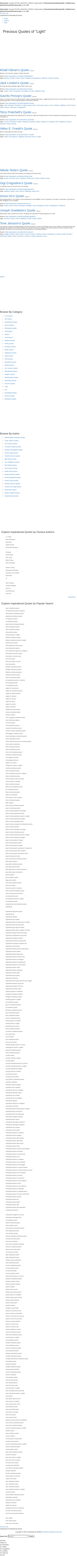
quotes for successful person (13, 1310)
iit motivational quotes (11, 901)
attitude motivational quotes (13, 637)
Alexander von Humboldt (12, 573)
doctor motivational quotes (13, 739)
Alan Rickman (9, 555)
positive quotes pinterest (12, 1300)
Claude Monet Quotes (12, 496)
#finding (51, 122)
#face (22, 78)
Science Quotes (10, 396)
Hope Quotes (9, 356)
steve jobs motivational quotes (14, 1425)
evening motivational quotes (13, 768)
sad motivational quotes (12, 1350)
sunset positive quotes (12, 1449)
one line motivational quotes (13, 1265)
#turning (12, 178)
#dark (38, 122)
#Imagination (53, 205)
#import (58, 234)
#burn (34, 105)
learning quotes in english (13, 1023)
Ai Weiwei (8, 552)
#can (34, 205)
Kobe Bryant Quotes (11, 468)
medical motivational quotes (13, 1050)
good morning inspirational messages (16, 811)
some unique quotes (11, 1417)
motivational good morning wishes (15, 1114)
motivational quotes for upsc (13, 1183)
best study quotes (10, 664)
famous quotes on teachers (13, 781)
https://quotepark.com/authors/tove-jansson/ (19, 232)
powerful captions (10, 1305)
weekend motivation (11, 1502)
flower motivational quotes (13, 792)
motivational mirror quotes (13, 1127)
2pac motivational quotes (12, 608)
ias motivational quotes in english (15, 898)
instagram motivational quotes (14, 997)
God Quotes (8, 331)
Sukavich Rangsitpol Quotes (14, 450)
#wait (8, 124)
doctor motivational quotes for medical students (18, 741)
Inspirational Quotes (11, 322)
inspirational (9, 906)
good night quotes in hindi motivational (16, 869)
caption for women (11, 704)
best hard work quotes (12, 643)
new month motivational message (15, 1244)
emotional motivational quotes (14, 755)
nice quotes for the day (12, 1252)
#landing (38, 234)
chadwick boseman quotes (13, 709)
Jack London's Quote (14, 83)
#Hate (48, 178)
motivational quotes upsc (12, 1204)
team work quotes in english (13, 1457)
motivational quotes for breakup (14, 1151)
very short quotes (10, 1492)
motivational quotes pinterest (13, 1196)
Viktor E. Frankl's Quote (16, 128)
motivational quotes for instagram (15, 1159)
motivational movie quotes (13, 1130)
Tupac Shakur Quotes (12, 440)
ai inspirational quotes (12, 619)
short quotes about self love (13, 1398)
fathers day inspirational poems (14, 787)
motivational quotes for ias (13, 1156)
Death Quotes (9, 350)
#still (16, 234)
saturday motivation (11, 1364)
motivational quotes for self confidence (16, 1180)
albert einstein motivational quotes (15, 624)
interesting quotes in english (13, 999)
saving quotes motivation (12, 1369)
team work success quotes (13, 1460)
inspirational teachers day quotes (15, 983)
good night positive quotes (13, 867)
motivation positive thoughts (13, 1084)
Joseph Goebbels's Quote (17, 210)
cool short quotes (10, 723)
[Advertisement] (38, 49)
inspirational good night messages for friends (18, 930)
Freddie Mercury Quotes (12, 456)
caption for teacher (11, 699)
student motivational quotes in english (16, 1428)
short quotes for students (12, 1401)
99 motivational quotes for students (15, 611)
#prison (7, 107)
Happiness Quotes (10, 353)
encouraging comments (12, 757)
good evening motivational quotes (15, 805)
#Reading (40, 205)
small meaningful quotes (12, 1409)
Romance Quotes (10, 346)
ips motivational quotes (12, 1002)
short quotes (9, 1396)
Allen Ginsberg (10, 583)
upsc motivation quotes (12, 1484)
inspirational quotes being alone (14, 954)
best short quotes (10, 659)
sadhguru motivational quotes (14, 1353)
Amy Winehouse (10, 591)
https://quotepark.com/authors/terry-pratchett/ (19, 119)
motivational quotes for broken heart (15, 1154)
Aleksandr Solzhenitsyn (12, 570)
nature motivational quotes (13, 1222)
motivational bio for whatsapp (14, 1098)
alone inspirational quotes (13, 627)
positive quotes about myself (13, 1292)
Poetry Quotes (9, 343)
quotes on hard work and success (15, 1316)
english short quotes (11, 763)
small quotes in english (12, 1412)
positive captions (10, 1286)
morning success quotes (12, 1076)
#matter (68, 122)
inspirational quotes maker (13, 967)
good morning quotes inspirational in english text (19, 848)
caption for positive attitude (13, 693)
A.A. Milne (8, 537)
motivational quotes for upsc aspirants (16, 1186)
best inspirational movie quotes (14, 645)
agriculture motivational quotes (14, 616)
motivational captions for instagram (15, 1103)
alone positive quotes (11, 632)
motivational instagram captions (14, 1116)
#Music (39, 218)
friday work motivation (12, 795)
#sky (16, 191)
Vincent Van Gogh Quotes (13, 487)
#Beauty (6, 78)
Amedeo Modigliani (11, 585)
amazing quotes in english (13, 635)
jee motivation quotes (11, 1007)
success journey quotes (12, 1441)
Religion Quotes (10, 374)
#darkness (44, 122)
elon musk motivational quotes (14, 752)
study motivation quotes (12, 1433)
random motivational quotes (13, 1332)
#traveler (3, 124)
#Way (33, 236)
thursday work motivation (12, 1465)
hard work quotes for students (14, 888)
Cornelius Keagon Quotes (13, 447)
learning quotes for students (13, 1021)
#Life (5, 105)
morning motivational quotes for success (17, 1063)
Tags (5, 22)
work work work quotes (12, 1523)
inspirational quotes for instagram (15, 959)
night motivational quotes (12, 1257)
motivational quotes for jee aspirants (15, 1162)
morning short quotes (11, 1074)
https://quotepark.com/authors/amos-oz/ (18, 203)
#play (12, 218)
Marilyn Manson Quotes (12, 474)
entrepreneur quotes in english (14, 765)
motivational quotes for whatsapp (15, 1188)
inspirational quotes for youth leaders (16, 965)
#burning (40, 105)
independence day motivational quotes (16, 904)
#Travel (6, 122)
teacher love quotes (11, 1454)
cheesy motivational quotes (13, 712)
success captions (10, 1436)
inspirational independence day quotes (16, 935)
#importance (51, 234)
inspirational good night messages (15, 927)
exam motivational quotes (13, 771)
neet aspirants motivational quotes (15, 1228)
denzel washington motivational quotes (16, 736)
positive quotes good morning (14, 1297)
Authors (6, 20)
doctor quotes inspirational (13, 744)
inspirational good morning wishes (15, 925)
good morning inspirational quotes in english (18, 816)
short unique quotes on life (13, 1404)
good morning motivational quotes (15, 832)
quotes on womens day (12, 1324)
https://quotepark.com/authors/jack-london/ (18, 89)
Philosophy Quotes (11, 328)
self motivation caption (12, 1377)
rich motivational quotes (12, 1340)
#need (73, 105)
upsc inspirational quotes (12, 1481)
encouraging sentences (12, 760)
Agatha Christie (10, 545)
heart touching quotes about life (14, 893)
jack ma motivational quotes (13, 1005)
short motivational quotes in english (15, 1393)
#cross (51, 105)
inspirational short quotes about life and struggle (19, 981)
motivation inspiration (11, 1082)
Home (6, 18)
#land (44, 234)
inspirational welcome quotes (13, 989)
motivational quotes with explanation (15, 1207)
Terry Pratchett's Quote (15, 112)
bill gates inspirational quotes (13, 667)
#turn (17, 178)
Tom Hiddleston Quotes (12, 462)
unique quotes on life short (13, 1476)
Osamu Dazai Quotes (11, 480)
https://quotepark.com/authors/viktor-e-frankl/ (19, 134)
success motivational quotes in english (16, 1444)
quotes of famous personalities (14, 1313)
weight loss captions (11, 1505)
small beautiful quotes (12, 1406)
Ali (6, 578)
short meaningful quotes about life (15, 1390)
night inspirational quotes (12, 1254)
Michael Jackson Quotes (12, 483)
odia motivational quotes (12, 1262)
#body (29, 105)
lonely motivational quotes (13, 1029)
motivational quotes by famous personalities (17, 1148)
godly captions (10, 803)
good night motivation (11, 861)
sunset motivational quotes (13, 1446)
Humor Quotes (9, 325)
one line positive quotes (12, 1268)
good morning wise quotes (13, 856)
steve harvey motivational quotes (15, 1422)
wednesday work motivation (13, 1500)
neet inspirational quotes (12, 1230)
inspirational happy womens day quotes (16, 933)
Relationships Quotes (11, 377)
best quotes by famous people (14, 653)
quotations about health (12, 1308)
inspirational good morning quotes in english (18, 922)
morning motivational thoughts (14, 1068)
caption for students (11, 696)
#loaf (43, 91)
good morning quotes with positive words (17, 853)
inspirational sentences (12, 978)
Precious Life (4, 13)
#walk (12, 191)
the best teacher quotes (12, 1462)
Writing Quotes (9, 365)
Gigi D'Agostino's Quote (16, 183)
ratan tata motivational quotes (14, 1334)
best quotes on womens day (13, 656)
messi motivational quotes (13, 1052)
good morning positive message (14, 840)
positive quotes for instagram (13, 1294)
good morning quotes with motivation (16, 851)
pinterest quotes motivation (13, 1284)
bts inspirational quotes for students (15, 680)
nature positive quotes (12, 1225)
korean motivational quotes (13, 1018)
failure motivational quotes (13, 776)
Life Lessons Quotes (11, 368)
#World (42, 178)
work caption (9, 1518)
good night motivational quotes (14, 864)
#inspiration (17, 91)
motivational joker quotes (12, 1119)
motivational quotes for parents (14, 1175)
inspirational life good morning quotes (16, 941)
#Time (46, 205)
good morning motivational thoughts (15, 837)
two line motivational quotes (13, 1473)
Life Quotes (8, 319)
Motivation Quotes (10, 399)
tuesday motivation (11, 1470)
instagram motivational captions (14, 994)
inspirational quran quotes (13, 975)
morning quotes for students (13, 1071)
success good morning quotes (14, 1438)
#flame (57, 105)
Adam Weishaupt (10, 539)
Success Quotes (10, 383)
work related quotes (11, 1520)
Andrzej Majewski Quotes (13, 477)
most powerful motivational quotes (15, 1079)
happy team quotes (11, 880)
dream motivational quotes (13, 749)
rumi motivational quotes (12, 1345)
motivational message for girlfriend (15, 1124)
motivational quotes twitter (13, 1202)
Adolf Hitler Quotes (11, 490)
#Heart (17, 78)
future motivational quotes (13, 800)
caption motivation (11, 707)
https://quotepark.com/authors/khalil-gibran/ (19, 76)
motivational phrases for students (15, 1132)
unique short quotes (11, 1478)
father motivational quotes (13, 784)
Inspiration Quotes (10, 362)
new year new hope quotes (13, 1249)
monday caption (10, 1055)
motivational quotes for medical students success (19, 1170)
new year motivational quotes (14, 1246)
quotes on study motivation (13, 1321)
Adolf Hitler (9, 542)
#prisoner (14, 107)
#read (15, 205)
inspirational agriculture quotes (14, 911)
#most (27, 234)
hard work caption (10, 885)
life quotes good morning (12, 1026)
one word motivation (11, 1270)
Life (6, 390)
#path (2, 107)
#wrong (13, 124)
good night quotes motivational (14, 872)
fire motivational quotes (12, 789)
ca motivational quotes (12, 685)
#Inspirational (36, 78)
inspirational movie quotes (13, 946)
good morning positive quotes (14, 843)
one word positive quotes (12, 1273)
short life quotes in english (13, 1388)
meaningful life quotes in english (14, 1047)
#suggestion (22, 107)
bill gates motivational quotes (13, 669)
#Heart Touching (53, 78)
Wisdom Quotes (10, 340)
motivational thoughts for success (15, 1214)
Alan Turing (9, 557)
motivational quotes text (12, 1199)
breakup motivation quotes (13, 675)
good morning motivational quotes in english (18, 835)
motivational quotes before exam (14, 1143)
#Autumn (27, 236)
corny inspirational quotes (13, 725)
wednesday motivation (12, 1497)
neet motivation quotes (12, 1233)
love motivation (10, 1037)
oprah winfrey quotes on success (15, 1276)
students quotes (10, 1430)
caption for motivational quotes (14, 691)
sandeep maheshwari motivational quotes (17, 1358)
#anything (32, 122)
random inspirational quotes (13, 1329)
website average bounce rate (52, 1532)
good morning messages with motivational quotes (19, 824)
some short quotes (11, 1414)
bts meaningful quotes (12, 683)
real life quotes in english (12, 1337)
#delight (28, 205)
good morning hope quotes (13, 808)
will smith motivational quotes (14, 1510)
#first (56, 122)
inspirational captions (11, 917)
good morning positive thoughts (14, 845)
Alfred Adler (9, 575)
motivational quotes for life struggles (15, 1164)
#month (32, 234)
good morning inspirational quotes (15, 813)
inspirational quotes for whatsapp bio (16, 962)
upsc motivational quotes (12, 1486)
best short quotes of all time (13, 661)
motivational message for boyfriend (15, 1122)
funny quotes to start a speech (14, 797)
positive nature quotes (12, 1289)
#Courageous (13, 136)
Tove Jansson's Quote (15, 223)
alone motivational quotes (13, 629)
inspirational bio (10, 914)
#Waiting (25, 122)
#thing (12, 234)
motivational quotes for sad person (15, 1178)
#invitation (25, 91)
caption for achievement (12, 688)
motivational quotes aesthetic (14, 1135)
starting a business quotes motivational (16, 1420)
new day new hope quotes (13, 1238)
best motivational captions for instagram (16, 651)
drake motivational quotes (13, 747)
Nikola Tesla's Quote (14, 170)
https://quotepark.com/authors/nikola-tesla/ (18, 176)
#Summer (20, 236)
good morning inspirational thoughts (15, 819)
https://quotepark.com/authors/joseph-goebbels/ (20, 216)
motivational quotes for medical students (17, 1167)
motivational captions (11, 1100)
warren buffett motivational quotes (15, 1494)
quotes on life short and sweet (14, 1318)
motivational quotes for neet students (16, 1172)
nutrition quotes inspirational (13, 1260)
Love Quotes (9, 316)
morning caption (10, 1060)
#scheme (7, 218)
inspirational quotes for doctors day (15, 957)
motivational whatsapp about (13, 1217)
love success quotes (11, 1042)
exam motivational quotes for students (16, 773)
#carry (46, 105)
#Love (45, 236)
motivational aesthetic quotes (14, 1092)
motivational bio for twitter (13, 1095)
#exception (21, 205)
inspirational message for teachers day (16, 943)
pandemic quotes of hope (12, 1281)
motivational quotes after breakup (15, 1138)
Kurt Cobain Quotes (11, 443)
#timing (6, 205)
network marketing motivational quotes (16, 1236)
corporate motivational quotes (14, 728)
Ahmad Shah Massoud (12, 547)
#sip (11, 205)
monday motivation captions (13, 1058)
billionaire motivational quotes (14, 672)
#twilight (6, 234)
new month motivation (12, 1241)
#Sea (14, 236)
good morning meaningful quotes (15, 821)
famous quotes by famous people (15, 779)
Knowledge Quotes (11, 393)
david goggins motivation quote (14, 733)
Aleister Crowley (10, 567)
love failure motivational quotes (14, 1031)
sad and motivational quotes (13, 1348)
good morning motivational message (15, 829)
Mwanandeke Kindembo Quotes (15, 437)
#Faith (6, 136)
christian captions (10, 715)
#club (10, 91)
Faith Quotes (9, 359)
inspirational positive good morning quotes (17, 949)
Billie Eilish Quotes (10, 459)
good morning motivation (12, 827)
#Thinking (13, 122)
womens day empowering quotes (15, 1513)
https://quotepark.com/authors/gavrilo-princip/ (19, 103)
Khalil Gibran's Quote (14, 70)
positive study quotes (11, 1302)
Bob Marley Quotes (11, 465)
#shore (21, 234)
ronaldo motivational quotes (13, 1342)
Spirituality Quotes (10, 380)
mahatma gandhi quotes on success (15, 1045)
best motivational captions (13, 648)
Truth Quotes (9, 337)
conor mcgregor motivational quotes (15, 717)
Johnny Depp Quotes (11, 453)
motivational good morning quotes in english (18, 1108)
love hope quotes (10, 1034)
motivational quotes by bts (13, 1146)
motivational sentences (12, 1210)
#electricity (30, 178)
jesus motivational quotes (12, 1013)
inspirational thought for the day (14, 986)
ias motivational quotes (12, 896)
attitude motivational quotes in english (16, 640)
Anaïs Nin (8, 593)
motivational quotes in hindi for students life (17, 1194)
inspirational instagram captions (14, 938)
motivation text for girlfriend (13, 1087)
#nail (68, 105)
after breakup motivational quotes (15, 613)
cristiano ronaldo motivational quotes (16, 731)
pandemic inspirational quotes (14, 1278)
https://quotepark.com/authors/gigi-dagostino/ (19, 189)
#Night (9, 236)
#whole (6, 178)
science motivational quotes (13, 1372)
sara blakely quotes (11, 1361)
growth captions (10, 875)
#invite (32, 91)
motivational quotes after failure (14, 1140)
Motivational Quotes (11, 371)
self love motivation (11, 1374)
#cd (38, 191)
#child (29, 218)
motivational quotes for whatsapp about (16, 1191)
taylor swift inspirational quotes (14, 1452)
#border (69, 234)
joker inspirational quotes (12, 1015)
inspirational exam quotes (13, 919)
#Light (12, 78)
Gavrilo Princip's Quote (15, 96)
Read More (71, 597)
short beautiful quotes (11, 1382)
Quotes (7, 334)
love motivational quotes (12, 1039)
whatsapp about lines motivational (15, 1508)
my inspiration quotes (11, 1220)
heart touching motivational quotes (15, 891)
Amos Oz (8, 588)
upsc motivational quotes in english (15, 1489)
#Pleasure (62, 205)
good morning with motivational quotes (16, 859)
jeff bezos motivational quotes (14, 1010)
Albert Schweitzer (10, 563)
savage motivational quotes (13, 1366)
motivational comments (12, 1106)
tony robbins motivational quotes (14, 1468)
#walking (6, 191)
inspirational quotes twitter (13, 973)
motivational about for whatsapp (14, 1090)
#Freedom (18, 105)
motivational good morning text (14, 1111)
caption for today (10, 701)
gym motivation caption (12, 877)
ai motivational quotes (12, 621)
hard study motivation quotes (13, 883)
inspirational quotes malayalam (14, 970)
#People (10, 105)
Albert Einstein (10, 560)
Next (3, 277)
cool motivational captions (13, 720)
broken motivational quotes (13, 677)
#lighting (28, 78)
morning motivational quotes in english (16, 1066)
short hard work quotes (12, 1385)
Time (6, 386)
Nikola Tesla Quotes (11, 471)
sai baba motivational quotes (13, 1356)
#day (63, 234)
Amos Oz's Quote (12, 196)
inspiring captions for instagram (14, 991)
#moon (22, 191)
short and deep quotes (12, 1380)
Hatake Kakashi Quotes (12, 493)
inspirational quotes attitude (13, 951)
